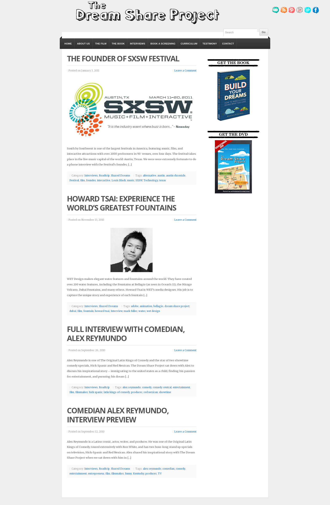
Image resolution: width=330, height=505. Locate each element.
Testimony (209, 43)
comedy (147, 387)
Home (68, 43)
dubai (72, 311)
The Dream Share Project (147, 12)
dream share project (177, 306)
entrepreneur (96, 473)
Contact (228, 43)
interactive (103, 180)
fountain (88, 311)
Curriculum (189, 43)
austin (161, 175)
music (130, 180)
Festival (74, 180)
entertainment (181, 387)
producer (136, 392)
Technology (151, 180)
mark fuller (130, 311)
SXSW (139, 180)
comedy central (162, 387)
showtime (165, 392)
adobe (134, 306)
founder (91, 180)
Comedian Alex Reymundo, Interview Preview (118, 415)
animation (146, 306)
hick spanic (95, 392)
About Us (83, 43)
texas (162, 180)
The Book (118, 43)
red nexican (151, 392)
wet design (153, 311)
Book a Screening (162, 43)
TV (160, 473)
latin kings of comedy (117, 392)
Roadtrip (104, 175)
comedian (168, 468)
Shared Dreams (120, 175)
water (141, 311)
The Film (100, 43)
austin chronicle (175, 175)
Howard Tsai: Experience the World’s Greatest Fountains (121, 203)
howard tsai (102, 311)
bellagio (158, 306)
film (82, 180)
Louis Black (119, 180)
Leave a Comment (185, 70)
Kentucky (138, 473)
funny (128, 473)
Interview (116, 311)
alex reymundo (131, 387)
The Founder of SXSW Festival (123, 58)
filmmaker (81, 392)
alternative (149, 175)
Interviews (137, 43)
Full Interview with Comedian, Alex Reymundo (126, 333)
